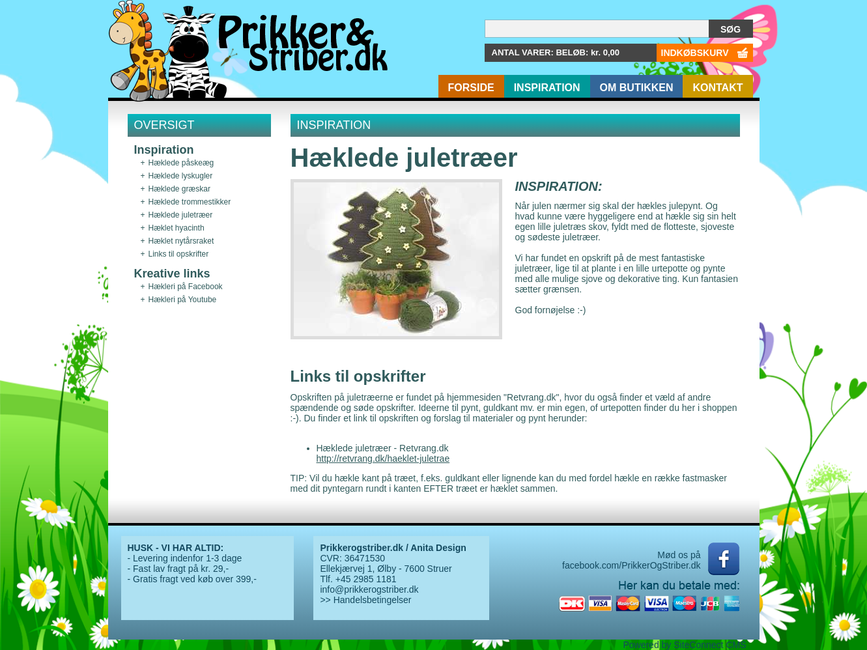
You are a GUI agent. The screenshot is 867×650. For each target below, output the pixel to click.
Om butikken (637, 87)
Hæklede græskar (179, 188)
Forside (471, 87)
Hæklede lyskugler (181, 175)
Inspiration (547, 87)
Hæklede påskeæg (181, 162)
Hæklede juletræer (181, 214)
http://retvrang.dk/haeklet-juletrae (383, 458)
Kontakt (717, 87)
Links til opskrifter (179, 254)
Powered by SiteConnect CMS (684, 645)
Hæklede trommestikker (190, 201)
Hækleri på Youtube (183, 299)
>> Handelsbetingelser (365, 600)
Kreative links (172, 273)
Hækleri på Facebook (186, 286)
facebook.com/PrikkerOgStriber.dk (631, 565)
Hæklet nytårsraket (181, 241)
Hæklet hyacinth (177, 228)
